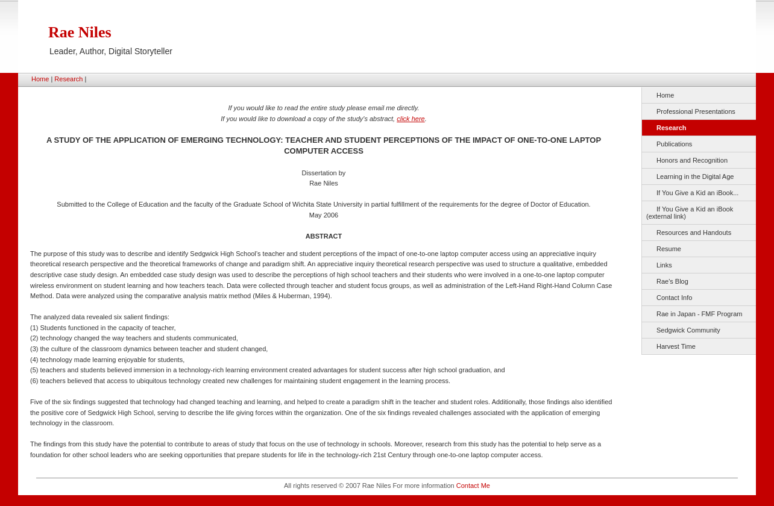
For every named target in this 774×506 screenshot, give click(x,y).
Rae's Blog (672, 281)
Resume (668, 248)
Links (664, 265)
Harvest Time (676, 346)
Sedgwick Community (688, 330)
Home (40, 79)
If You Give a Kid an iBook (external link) (689, 212)
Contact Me (473, 485)
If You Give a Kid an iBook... (697, 192)
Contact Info (674, 297)
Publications (674, 144)
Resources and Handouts (693, 232)
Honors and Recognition (692, 160)
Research (68, 79)
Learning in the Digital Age (695, 176)
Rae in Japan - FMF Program (699, 313)
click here (410, 118)
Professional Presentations (695, 111)
